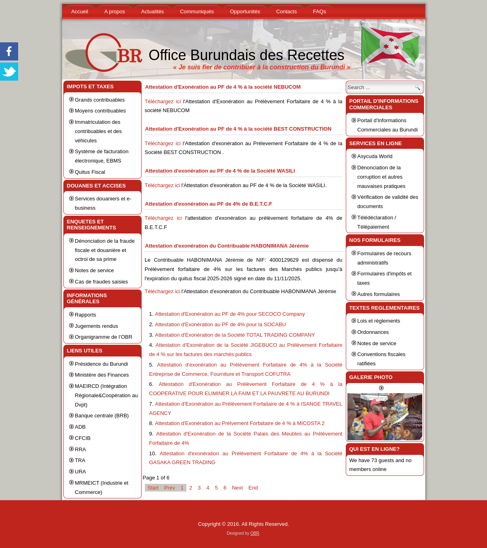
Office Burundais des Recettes (246, 55)
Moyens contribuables (100, 111)
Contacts (286, 11)
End (253, 488)
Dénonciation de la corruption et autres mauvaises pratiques (381, 177)
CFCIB (83, 438)
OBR (254, 533)
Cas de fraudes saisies (101, 282)
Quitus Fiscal (90, 172)
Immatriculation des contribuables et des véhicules (98, 131)
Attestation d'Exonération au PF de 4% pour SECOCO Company (230, 314)
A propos (114, 11)
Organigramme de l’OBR (103, 337)
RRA (80, 449)
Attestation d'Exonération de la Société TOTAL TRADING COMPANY (235, 335)
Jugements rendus (96, 326)
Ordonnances (373, 332)
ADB (80, 427)
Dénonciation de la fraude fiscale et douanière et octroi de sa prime (105, 250)
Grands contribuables (100, 100)
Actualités (152, 11)
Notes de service (94, 270)
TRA (80, 460)
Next (237, 488)
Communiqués (197, 11)
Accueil (79, 11)
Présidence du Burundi (101, 364)
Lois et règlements (378, 321)
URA (80, 472)
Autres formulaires (378, 294)
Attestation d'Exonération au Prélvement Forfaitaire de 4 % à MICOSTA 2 (240, 423)
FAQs (319, 11)
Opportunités (245, 11)
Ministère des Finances (102, 375)
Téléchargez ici (163, 101)
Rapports (85, 315)
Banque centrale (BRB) (102, 416)
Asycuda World (375, 156)
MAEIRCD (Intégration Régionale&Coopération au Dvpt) (106, 395)
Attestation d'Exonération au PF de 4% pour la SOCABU (220, 324)
